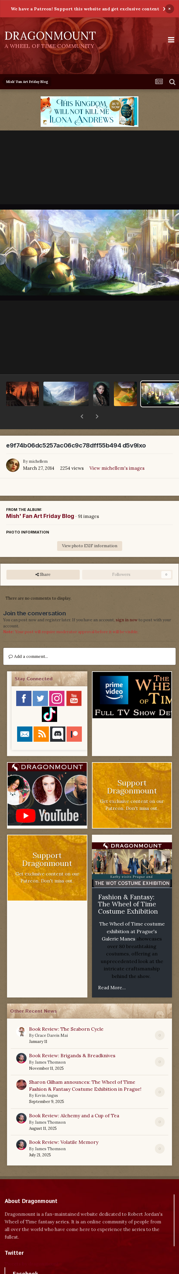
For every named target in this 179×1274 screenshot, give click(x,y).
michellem (38, 445)
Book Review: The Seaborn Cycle (66, 1013)
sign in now (126, 604)
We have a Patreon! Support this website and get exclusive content (85, 9)
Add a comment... (28, 640)
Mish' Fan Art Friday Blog (40, 500)
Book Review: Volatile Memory (63, 1126)
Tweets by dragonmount (32, 1248)
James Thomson (50, 1046)
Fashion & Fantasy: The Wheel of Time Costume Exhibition (128, 888)
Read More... (112, 972)
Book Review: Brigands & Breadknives (72, 1040)
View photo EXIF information (89, 530)
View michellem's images (117, 452)
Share (42, 558)
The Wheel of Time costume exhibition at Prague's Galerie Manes (132, 915)
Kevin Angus (46, 1079)
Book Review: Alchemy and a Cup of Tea (74, 1100)
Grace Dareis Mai (51, 1019)
